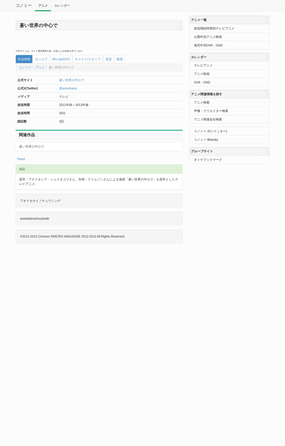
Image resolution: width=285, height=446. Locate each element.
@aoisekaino (68, 88)
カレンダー (62, 5)
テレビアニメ (203, 65)
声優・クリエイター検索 (211, 111)
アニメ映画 (202, 74)
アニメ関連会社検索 (208, 119)
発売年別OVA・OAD (208, 45)
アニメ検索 (202, 102)
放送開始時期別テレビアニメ (214, 28)
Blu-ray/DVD (61, 59)
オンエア (41, 59)
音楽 (109, 59)
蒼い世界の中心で (71, 80)
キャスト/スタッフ (88, 59)
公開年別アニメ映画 (208, 37)
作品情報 (24, 59)
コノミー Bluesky (206, 139)
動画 (120, 59)
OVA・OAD (202, 82)
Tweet (21, 159)
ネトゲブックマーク (208, 159)
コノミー (24, 5)
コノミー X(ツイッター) (210, 131)
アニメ (43, 5)
